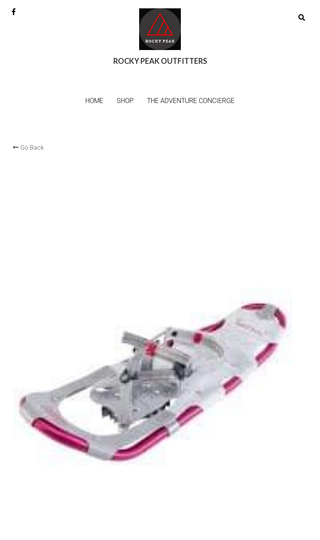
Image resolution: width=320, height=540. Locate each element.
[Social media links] (14, 11)
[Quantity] (242, 216)
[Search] (301, 17)
